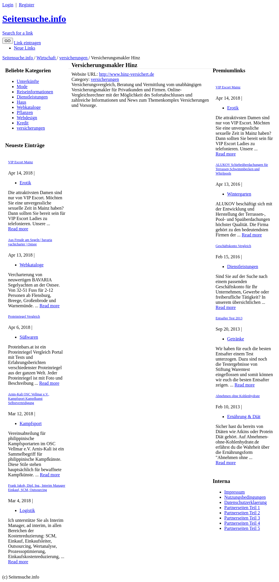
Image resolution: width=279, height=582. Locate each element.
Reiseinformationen (35, 91)
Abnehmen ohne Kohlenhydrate (238, 396)
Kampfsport (31, 423)
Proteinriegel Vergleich (24, 316)
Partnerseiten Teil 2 (242, 512)
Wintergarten (239, 194)
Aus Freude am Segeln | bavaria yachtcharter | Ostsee (30, 242)
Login (7, 4)
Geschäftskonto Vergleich (233, 246)
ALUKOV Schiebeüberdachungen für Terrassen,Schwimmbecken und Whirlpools (242, 169)
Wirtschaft (46, 57)
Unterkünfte (28, 81)
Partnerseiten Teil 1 (242, 507)
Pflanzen (25, 112)
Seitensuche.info (34, 19)
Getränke (235, 338)
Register (26, 4)
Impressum (234, 492)
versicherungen (74, 57)
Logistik (27, 510)
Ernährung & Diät (244, 416)
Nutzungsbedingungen (245, 497)
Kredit (23, 122)
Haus (21, 102)
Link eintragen (27, 42)
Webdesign (27, 117)
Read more (18, 228)
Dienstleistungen (32, 96)
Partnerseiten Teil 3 (242, 517)
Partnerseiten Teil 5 (242, 528)
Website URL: (85, 74)
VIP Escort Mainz (20, 162)
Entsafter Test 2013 (229, 318)
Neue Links (24, 48)
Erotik (25, 182)
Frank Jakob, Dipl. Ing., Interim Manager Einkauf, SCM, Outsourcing (36, 488)
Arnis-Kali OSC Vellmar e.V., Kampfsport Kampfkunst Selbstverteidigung (28, 398)
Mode (22, 86)
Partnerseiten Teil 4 (242, 523)
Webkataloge (29, 107)
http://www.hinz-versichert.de (126, 74)
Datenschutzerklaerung (245, 502)
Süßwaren (29, 337)
